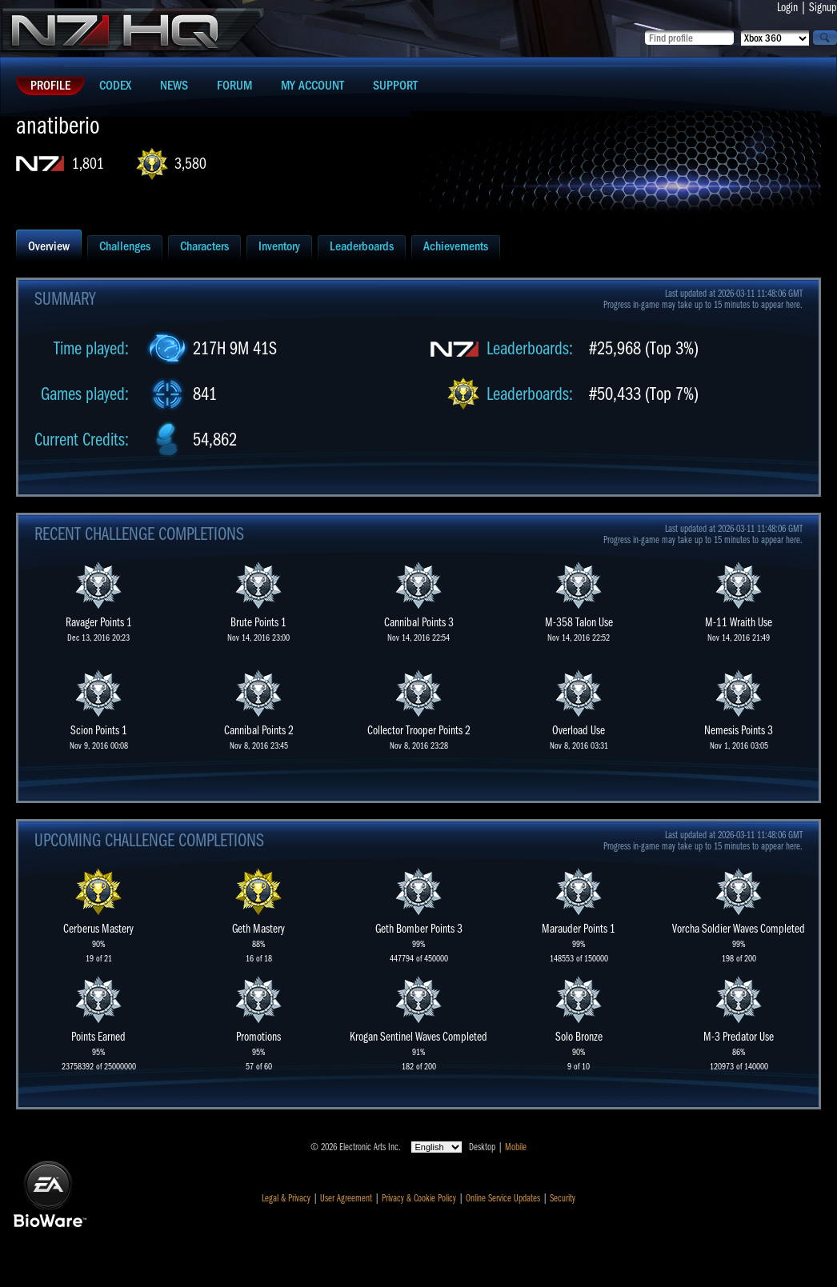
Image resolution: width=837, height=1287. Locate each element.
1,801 (88, 163)
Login (787, 7)
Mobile (516, 1147)
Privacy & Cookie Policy (419, 1198)
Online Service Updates (503, 1198)
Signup (823, 7)
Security (562, 1198)
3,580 (190, 163)
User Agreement (346, 1198)
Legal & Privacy (286, 1198)
